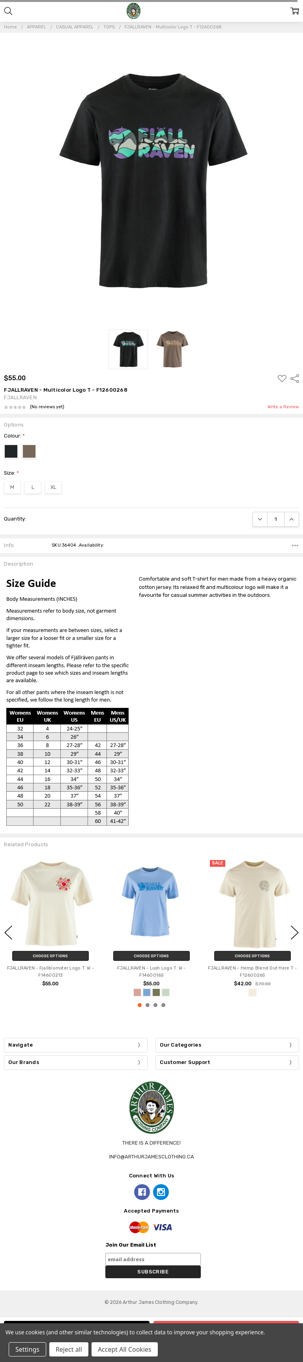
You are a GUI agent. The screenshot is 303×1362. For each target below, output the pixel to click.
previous (8, 932)
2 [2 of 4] (148, 1005)
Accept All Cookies (125, 1349)
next (294, 932)
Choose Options (50, 956)
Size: (11, 473)
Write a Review (283, 407)
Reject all (69, 1349)
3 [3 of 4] (155, 1005)
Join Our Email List (130, 1245)
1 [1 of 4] (140, 1005)
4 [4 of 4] (163, 1005)
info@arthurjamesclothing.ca (151, 1157)
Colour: (14, 436)
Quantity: (15, 519)
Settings (27, 1349)
